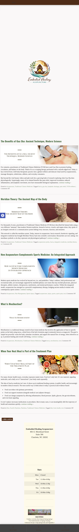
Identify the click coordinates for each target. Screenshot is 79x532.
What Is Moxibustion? (11, 304)
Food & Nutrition (15, 408)
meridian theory (72, 242)
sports (53, 293)
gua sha (44, 186)
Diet (8, 408)
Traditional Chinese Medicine (24, 186)
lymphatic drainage (53, 186)
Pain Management (20, 293)
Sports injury (30, 293)
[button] (2, 215)
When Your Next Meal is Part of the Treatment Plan (26, 351)
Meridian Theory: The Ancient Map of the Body (24, 199)
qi (1, 244)
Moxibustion (19, 341)
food (54, 408)
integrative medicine (60, 242)
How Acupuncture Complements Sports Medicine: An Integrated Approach (38, 254)
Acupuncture (10, 186)
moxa (48, 341)
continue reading (65, 182)
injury (49, 293)
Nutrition (23, 408)
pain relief (63, 186)
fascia (40, 186)
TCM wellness (71, 186)
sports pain (59, 293)
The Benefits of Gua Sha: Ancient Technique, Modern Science (31, 141)
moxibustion (54, 341)
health (58, 408)
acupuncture (43, 293)
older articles (7, 419)
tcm (64, 293)
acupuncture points (43, 242)
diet (52, 408)
